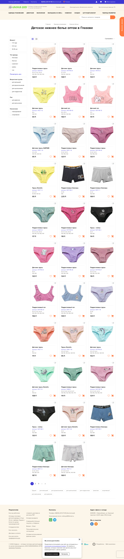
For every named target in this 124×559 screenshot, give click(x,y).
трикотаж (96, 490)
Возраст (12, 40)
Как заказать (13, 530)
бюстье (14, 61)
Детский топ (65, 108)
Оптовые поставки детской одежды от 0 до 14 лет (16, 520)
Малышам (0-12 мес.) (55, 13)
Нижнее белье (74, 24)
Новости (26, 2)
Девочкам (30, 13)
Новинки (68, 13)
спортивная (15, 115)
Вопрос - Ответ (31, 526)
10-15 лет (15, 49)
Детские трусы (66, 68)
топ (13, 70)
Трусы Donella (37, 188)
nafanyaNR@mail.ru (68, 516)
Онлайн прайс (60, 7)
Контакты (34, 2)
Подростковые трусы (39, 68)
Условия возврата (32, 518)
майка (14, 67)
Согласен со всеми (52, 554)
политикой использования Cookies (55, 546)
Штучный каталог (89, 13)
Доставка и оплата (14, 533)
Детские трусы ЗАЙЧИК (40, 148)
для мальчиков (17, 103)
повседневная (16, 111)
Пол (11, 97)
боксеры (15, 58)
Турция (34, 490)
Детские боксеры (67, 467)
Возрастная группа (16, 79)
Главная (48, 24)
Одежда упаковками (16, 13)
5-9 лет (14, 46)
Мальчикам (41, 13)
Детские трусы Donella (40, 387)
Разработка (100, 544)
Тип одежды (14, 55)
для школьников (17, 88)
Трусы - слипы (95, 228)
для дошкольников (18, 85)
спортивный (106, 490)
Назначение (14, 109)
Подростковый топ (39, 307)
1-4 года (14, 43)
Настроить (64, 554)
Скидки (77, 13)
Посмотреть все (15, 74)
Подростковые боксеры (69, 188)
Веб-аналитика (110, 544)
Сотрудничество (14, 527)
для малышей (16, 82)
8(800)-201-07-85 (47, 2)
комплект (15, 64)
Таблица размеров (109, 13)
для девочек (16, 100)
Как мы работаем (14, 2)
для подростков (17, 91)
